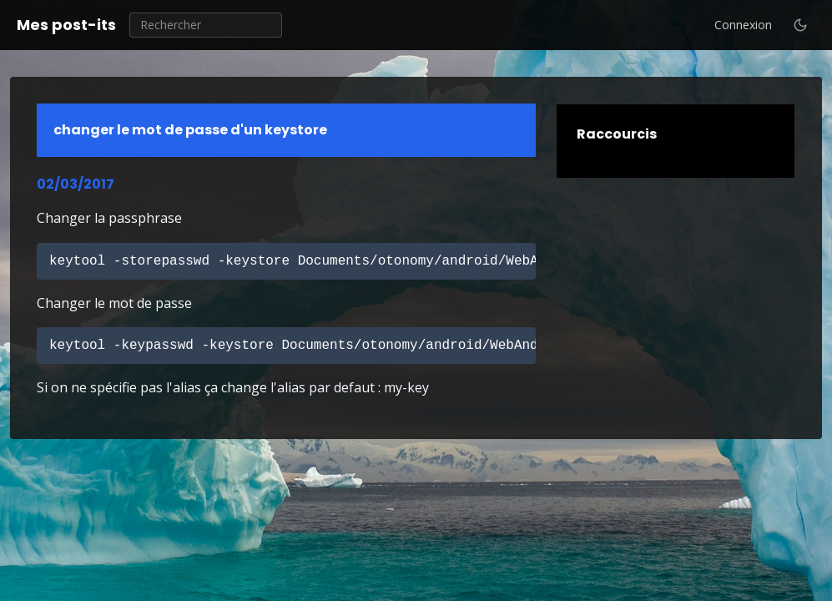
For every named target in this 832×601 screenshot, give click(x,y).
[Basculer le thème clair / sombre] (800, 25)
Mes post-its (66, 24)
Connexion (743, 25)
